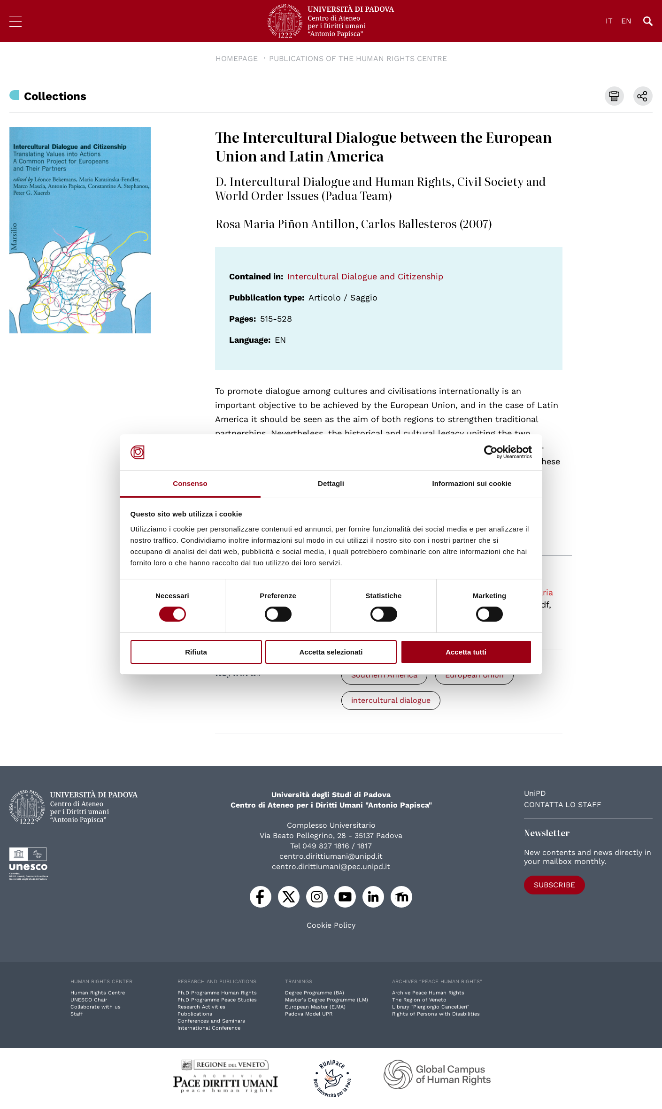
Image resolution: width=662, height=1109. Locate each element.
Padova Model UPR (308, 1014)
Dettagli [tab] (331, 483)
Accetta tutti (466, 652)
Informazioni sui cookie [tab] (472, 483)
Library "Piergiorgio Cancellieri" (430, 1007)
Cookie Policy (331, 925)
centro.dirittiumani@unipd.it (331, 856)
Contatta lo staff (562, 804)
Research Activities (201, 1007)
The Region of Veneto (419, 1000)
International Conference (208, 1028)
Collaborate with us (95, 1007)
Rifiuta (196, 652)
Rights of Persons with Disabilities (436, 1014)
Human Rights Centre (97, 993)
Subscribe (554, 884)
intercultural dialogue (391, 700)
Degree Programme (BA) (314, 993)
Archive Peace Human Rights (428, 993)
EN (626, 20)
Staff (76, 1014)
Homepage (237, 58)
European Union (474, 674)
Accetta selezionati (330, 652)
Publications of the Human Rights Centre (358, 58)
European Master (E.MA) (315, 1007)
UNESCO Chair (88, 1000)
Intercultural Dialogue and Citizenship (365, 276)
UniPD (535, 793)
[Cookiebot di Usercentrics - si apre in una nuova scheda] (491, 452)
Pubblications (194, 1014)
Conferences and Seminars (211, 1021)
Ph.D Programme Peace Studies (217, 1000)
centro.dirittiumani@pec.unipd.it (331, 866)
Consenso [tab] (190, 483)
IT (609, 20)
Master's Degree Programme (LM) (326, 1000)
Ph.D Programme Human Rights (217, 993)
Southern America (384, 674)
